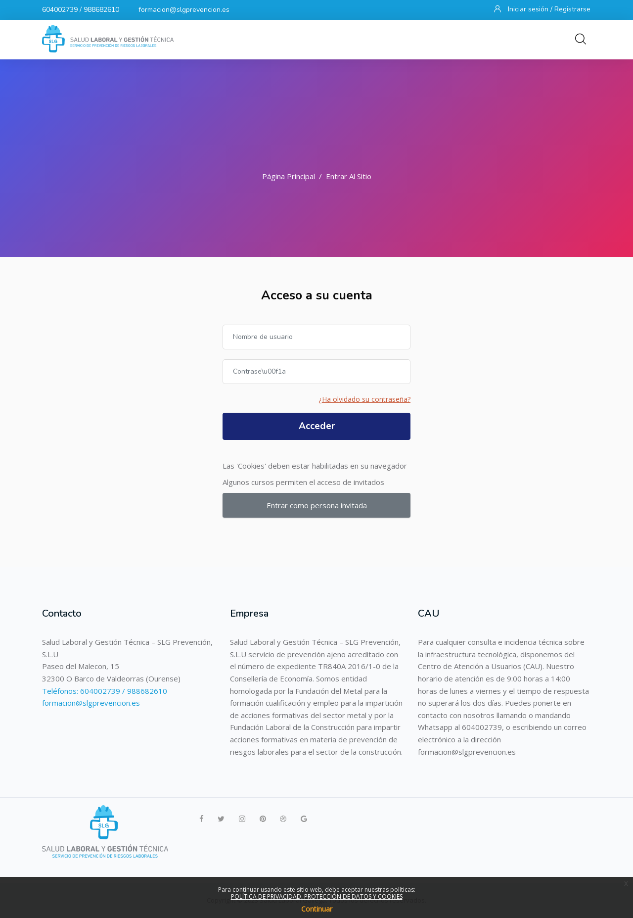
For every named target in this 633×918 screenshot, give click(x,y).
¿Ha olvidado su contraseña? (364, 399)
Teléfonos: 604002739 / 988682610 (104, 691)
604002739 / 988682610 (80, 9)
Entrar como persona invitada (317, 505)
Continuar (316, 909)
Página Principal (288, 176)
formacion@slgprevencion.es (183, 9)
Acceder (317, 426)
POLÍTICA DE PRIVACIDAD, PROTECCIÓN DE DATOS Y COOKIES (317, 896)
